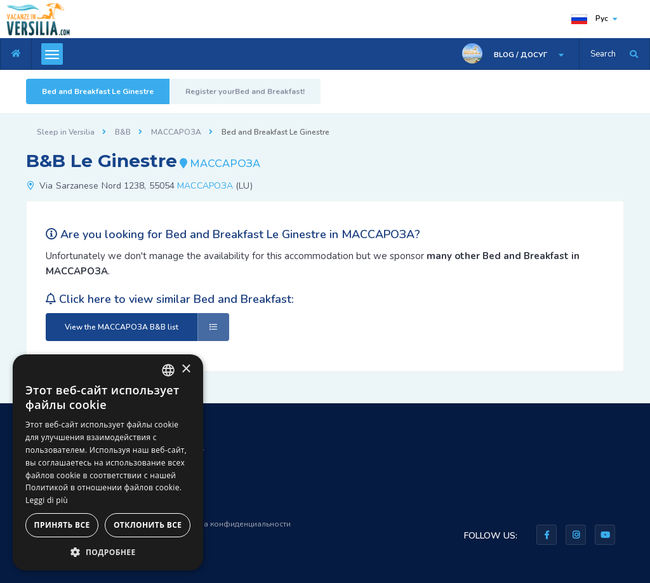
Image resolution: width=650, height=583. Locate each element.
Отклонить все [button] (148, 524)
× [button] (185, 369)
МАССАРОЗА (176, 132)
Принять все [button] (62, 524)
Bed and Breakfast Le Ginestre (98, 91)
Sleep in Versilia (66, 132)
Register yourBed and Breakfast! (245, 91)
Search (603, 54)
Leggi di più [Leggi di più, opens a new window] (46, 500)
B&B (123, 132)
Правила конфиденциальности (233, 524)
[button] (107, 552)
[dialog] (108, 462)
